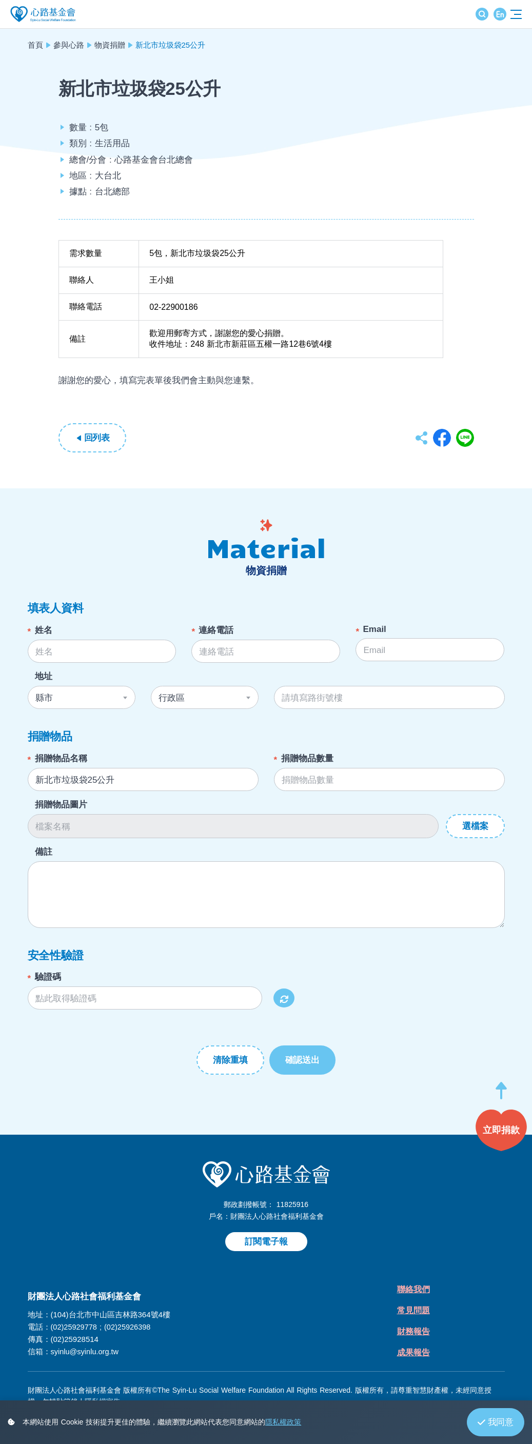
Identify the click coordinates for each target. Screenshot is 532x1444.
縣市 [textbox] (44, 698)
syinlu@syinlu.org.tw (86, 1351)
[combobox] (81, 697)
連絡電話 (216, 630)
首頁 (35, 45)
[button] (501, 1095)
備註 (43, 852)
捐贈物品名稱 (61, 758)
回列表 (97, 438)
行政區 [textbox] (172, 698)
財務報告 (414, 1334)
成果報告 (414, 1356)
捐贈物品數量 (307, 758)
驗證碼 (48, 977)
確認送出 (302, 1060)
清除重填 (230, 1060)
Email (374, 629)
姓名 (43, 630)
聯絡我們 (414, 1290)
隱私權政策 (283, 1422)
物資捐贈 (109, 45)
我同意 (496, 1422)
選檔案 (475, 826)
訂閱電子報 (266, 1242)
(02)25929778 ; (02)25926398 (102, 1326)
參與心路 (68, 45)
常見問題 (414, 1312)
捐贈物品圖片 (61, 804)
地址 (43, 676)
